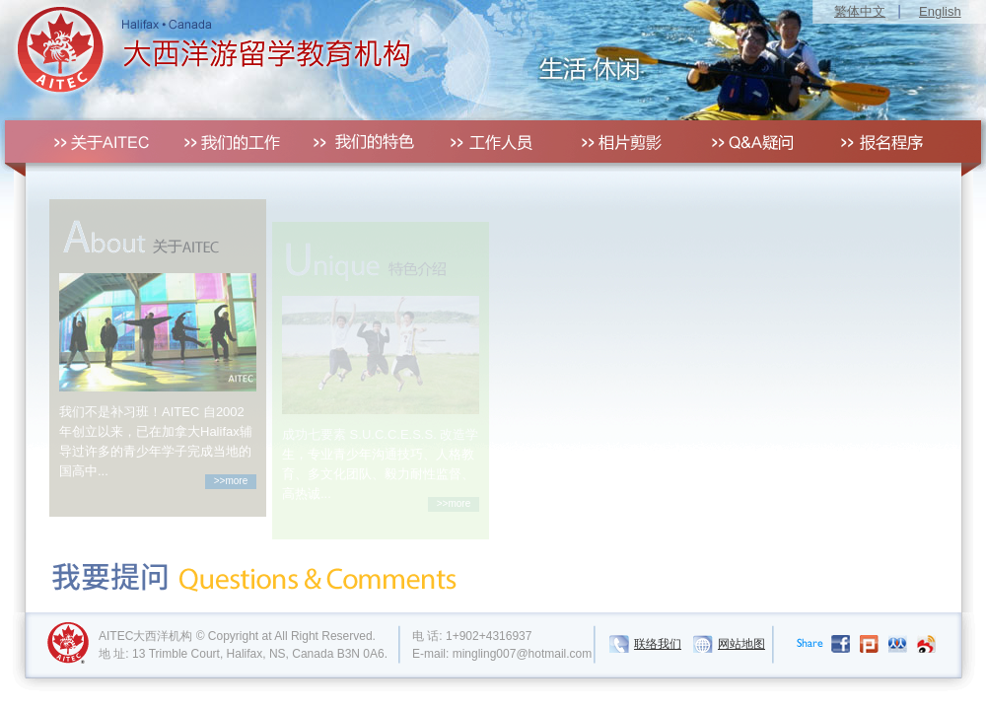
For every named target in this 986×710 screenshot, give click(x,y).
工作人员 (480, 141)
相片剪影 (613, 141)
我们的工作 (214, 141)
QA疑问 (746, 141)
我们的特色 (347, 141)
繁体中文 (859, 11)
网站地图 (741, 629)
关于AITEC (81, 141)
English (940, 11)
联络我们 (657, 629)
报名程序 (880, 141)
